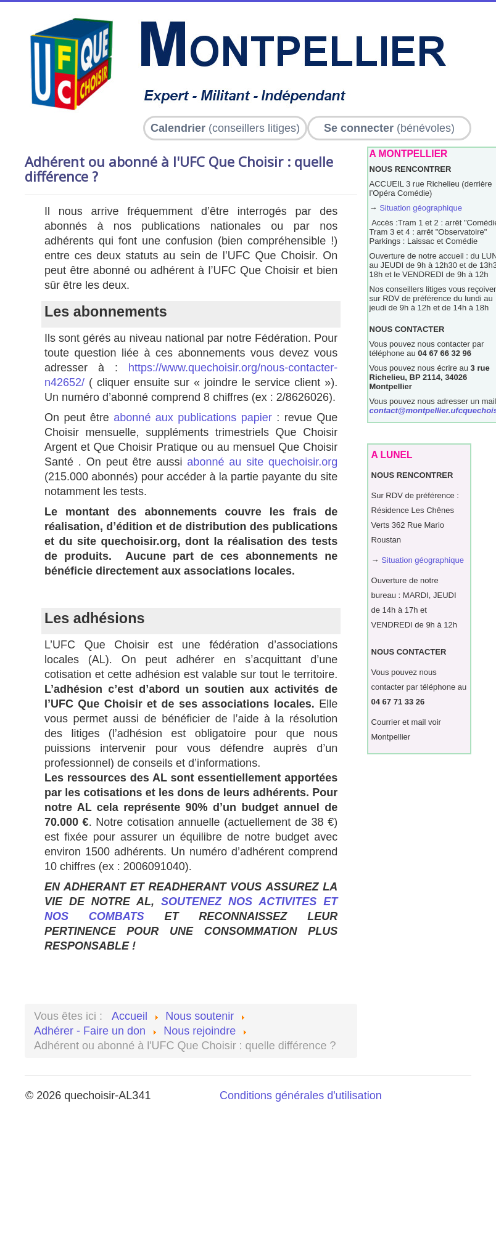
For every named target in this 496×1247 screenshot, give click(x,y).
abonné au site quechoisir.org (262, 462)
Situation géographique (420, 207)
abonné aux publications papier (192, 417)
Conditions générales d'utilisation (301, 1095)
